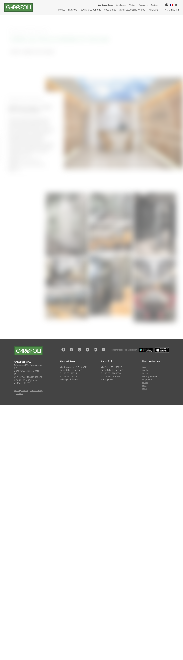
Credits (19, 393)
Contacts (154, 5)
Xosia (144, 388)
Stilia (144, 385)
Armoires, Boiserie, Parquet (132, 10)
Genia (145, 373)
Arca (144, 367)
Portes (61, 10)
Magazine (153, 10)
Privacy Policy (21, 390)
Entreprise (143, 5)
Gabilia (145, 370)
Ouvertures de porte (91, 10)
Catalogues (121, 5)
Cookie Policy (36, 390)
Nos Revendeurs (105, 5)
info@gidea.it (107, 379)
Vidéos (132, 5)
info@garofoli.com (69, 379)
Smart (145, 382)
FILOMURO (72, 10)
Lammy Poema (149, 376)
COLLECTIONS (110, 10)
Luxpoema (147, 379)
